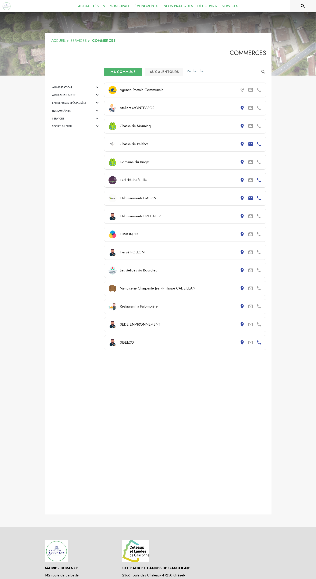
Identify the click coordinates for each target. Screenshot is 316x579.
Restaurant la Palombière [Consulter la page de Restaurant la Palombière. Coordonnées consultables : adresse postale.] (139, 306)
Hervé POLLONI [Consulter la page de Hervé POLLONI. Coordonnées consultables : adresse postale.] (132, 252)
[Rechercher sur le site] (303, 6)
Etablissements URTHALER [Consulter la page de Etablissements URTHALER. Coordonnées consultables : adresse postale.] (140, 216)
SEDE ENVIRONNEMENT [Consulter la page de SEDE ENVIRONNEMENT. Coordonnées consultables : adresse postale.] (140, 324)
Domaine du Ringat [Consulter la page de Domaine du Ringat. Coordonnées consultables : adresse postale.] (134, 161)
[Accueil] (6, 6)
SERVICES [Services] (78, 40)
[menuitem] (88, 6)
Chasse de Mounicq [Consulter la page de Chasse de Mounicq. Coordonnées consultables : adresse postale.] (135, 125)
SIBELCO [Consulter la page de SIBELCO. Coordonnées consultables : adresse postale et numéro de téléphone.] (127, 342)
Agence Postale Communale (141, 89)
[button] (76, 87)
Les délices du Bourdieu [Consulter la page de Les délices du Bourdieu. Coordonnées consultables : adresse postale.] (138, 270)
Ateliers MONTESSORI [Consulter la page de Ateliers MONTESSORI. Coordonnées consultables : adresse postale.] (137, 107)
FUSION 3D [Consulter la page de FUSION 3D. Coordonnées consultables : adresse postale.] (129, 234)
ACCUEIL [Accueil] (58, 40)
